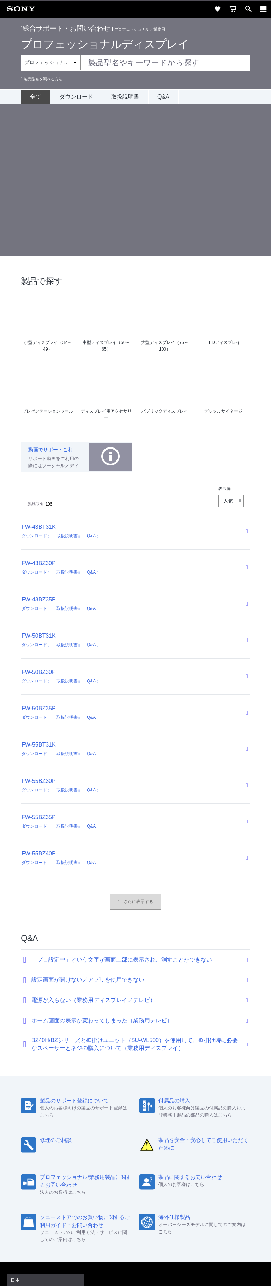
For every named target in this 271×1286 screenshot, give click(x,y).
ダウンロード (76, 97)
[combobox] (135, 63)
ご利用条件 (136, 1236)
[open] (248, 9)
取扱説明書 (125, 97)
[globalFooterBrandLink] (135, 1271)
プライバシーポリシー (135, 1243)
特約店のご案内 (104, 1179)
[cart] (233, 9)
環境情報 (179, 1179)
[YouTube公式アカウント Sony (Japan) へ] (143, 1196)
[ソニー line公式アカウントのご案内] (113, 1196)
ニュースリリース (145, 1179)
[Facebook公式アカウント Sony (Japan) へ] (158, 1196)
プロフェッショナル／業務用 (139, 29)
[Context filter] (50, 62)
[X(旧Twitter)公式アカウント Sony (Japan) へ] (128, 1196)
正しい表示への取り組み (135, 1251)
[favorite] (217, 9)
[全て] (35, 97)
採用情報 (73, 1179)
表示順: (224, 337)
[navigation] (263, 9)
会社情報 (48, 1179)
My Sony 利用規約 (213, 1179)
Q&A (163, 97)
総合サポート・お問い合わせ (65, 28)
